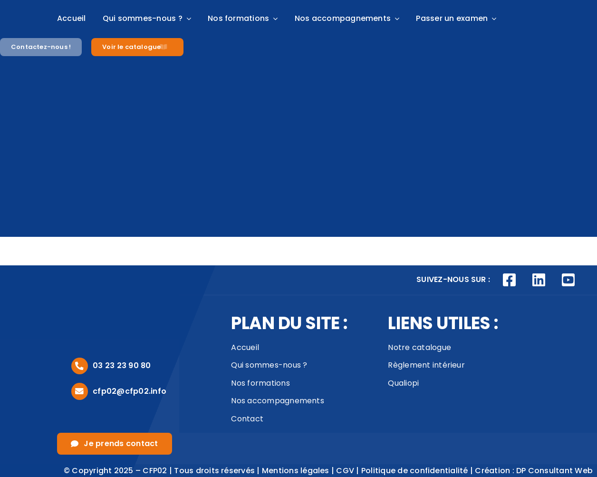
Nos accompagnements (277, 400)
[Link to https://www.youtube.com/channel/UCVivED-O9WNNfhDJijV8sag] (568, 280)
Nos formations (260, 383)
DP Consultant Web (554, 470)
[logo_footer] (99, 292)
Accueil (245, 347)
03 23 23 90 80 (122, 365)
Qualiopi (403, 383)
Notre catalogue (419, 347)
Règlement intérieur (426, 365)
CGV (345, 470)
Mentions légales (295, 470)
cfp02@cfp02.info (129, 391)
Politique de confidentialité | (418, 470)
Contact (247, 418)
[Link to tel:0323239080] (79, 366)
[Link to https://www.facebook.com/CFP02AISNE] (509, 280)
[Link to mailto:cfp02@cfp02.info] (79, 391)
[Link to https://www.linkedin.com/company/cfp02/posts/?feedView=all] (539, 280)
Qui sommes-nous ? (269, 365)
